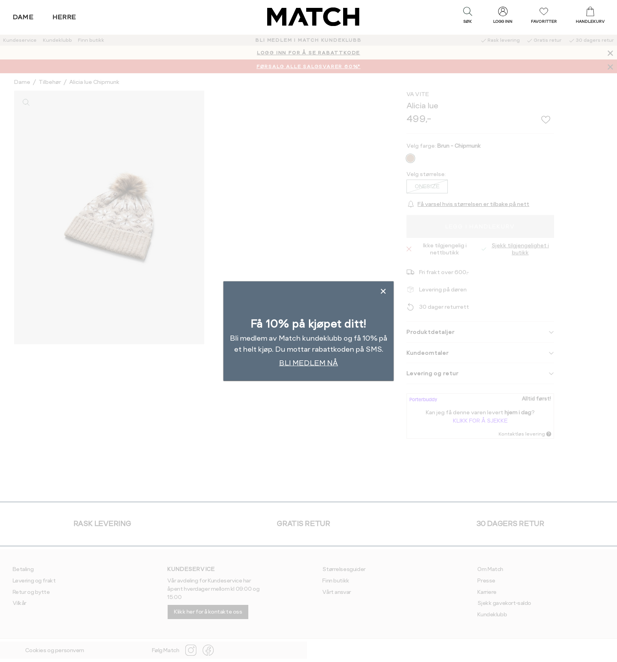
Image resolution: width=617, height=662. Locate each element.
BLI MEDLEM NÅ (308, 362)
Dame (23, 17)
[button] (467, 17)
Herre (64, 17)
